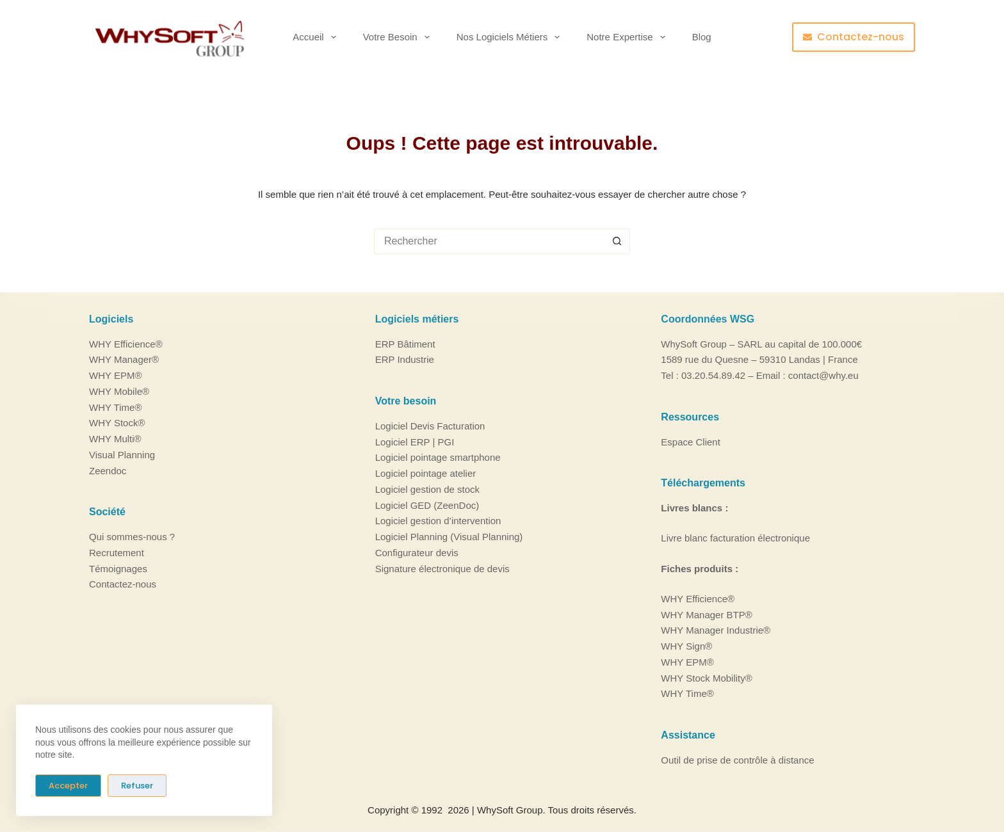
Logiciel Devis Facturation (430, 425)
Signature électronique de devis (442, 568)
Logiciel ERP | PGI (415, 441)
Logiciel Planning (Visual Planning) (449, 536)
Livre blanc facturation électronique (735, 537)
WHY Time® (115, 406)
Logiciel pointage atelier (425, 473)
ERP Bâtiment (405, 343)
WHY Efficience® (126, 343)
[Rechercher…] (489, 241)
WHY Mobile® (119, 391)
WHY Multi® (115, 438)
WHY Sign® (686, 646)
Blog (701, 36)
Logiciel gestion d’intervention (438, 520)
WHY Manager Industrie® (715, 630)
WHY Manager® (124, 359)
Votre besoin (399, 37)
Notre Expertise (628, 37)
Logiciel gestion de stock (427, 489)
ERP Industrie (404, 359)
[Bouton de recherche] (617, 241)
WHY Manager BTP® (706, 614)
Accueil (317, 37)
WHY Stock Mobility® (706, 677)
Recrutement (116, 552)
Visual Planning (122, 454)
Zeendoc (107, 470)
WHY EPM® (115, 375)
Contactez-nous (853, 36)
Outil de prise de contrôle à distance (737, 760)
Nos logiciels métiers (511, 37)
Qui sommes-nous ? (132, 536)
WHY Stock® (117, 422)
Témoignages (118, 568)
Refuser (137, 786)
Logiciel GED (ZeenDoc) (427, 504)
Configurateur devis (416, 552)
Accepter (68, 786)
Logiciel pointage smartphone (438, 457)
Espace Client (690, 441)
